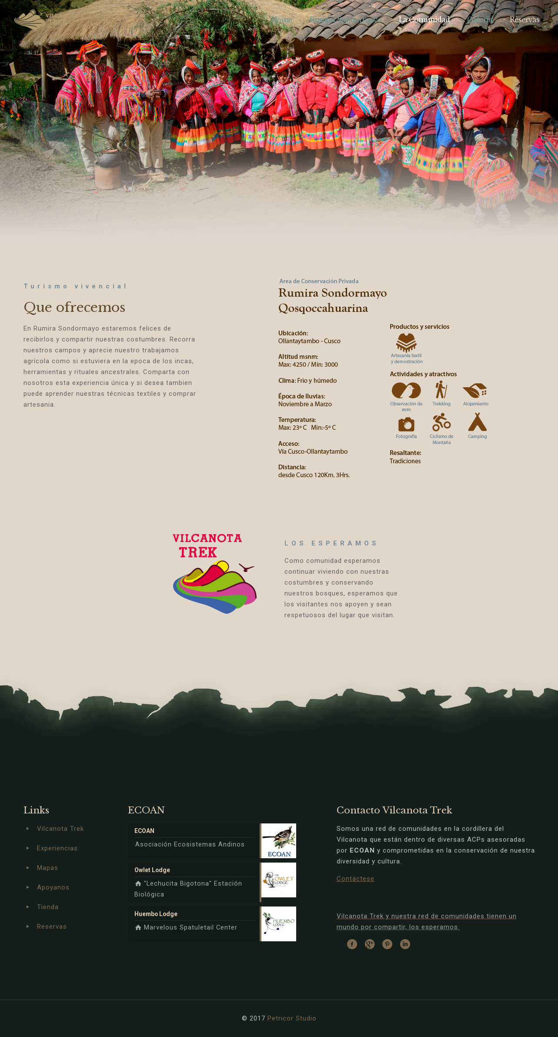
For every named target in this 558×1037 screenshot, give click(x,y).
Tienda (48, 907)
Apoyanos (53, 887)
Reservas (52, 926)
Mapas (47, 868)
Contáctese (355, 879)
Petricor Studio (292, 1018)
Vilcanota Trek (60, 829)
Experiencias (57, 848)
